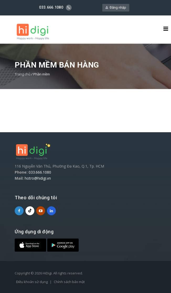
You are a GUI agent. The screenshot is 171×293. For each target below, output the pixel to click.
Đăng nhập (115, 7)
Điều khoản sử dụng (32, 281)
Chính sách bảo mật (69, 281)
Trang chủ (22, 73)
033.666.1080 (40, 171)
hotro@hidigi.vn (38, 177)
